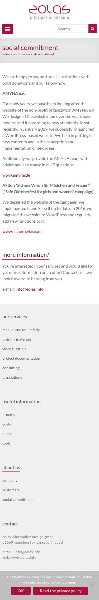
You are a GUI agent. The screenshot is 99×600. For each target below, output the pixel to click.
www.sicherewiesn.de (21, 231)
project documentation (21, 358)
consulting (11, 367)
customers (11, 490)
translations (12, 377)
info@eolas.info (30, 288)
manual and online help (21, 329)
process (8, 414)
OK (21, 590)
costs (6, 424)
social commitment (18, 499)
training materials (16, 339)
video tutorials (14, 348)
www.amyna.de (16, 174)
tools (6, 443)
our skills (9, 433)
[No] (92, 585)
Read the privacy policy (61, 590)
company (9, 480)
